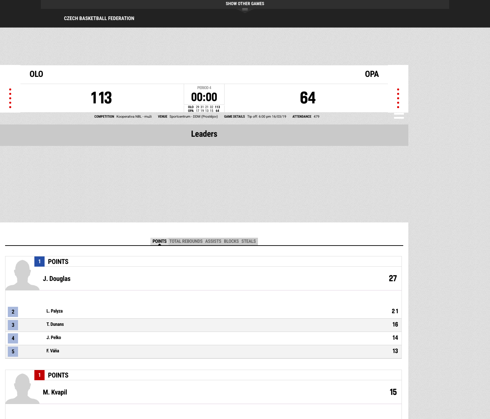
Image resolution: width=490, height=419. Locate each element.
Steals (249, 241)
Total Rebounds (185, 241)
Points (159, 241)
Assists (213, 241)
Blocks (231, 241)
